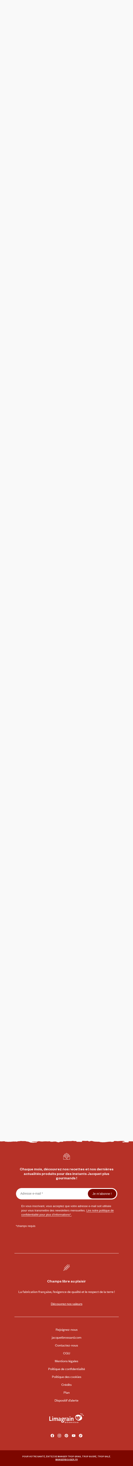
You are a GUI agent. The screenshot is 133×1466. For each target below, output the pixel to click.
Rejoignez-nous (67, 1329)
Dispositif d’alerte (66, 1400)
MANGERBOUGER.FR (66, 1459)
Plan (67, 1392)
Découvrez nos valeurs (66, 1304)
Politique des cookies (66, 1376)
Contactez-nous (66, 1345)
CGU (66, 1353)
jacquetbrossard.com (66, 1337)
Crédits (66, 1384)
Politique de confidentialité (66, 1368)
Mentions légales (66, 1360)
